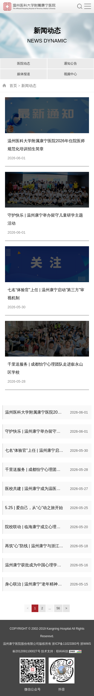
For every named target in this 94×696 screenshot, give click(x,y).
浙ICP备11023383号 (65, 643)
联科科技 (62, 651)
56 (58, 608)
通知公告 (70, 63)
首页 (13, 85)
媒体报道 (23, 74)
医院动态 (23, 63)
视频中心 (70, 74)
